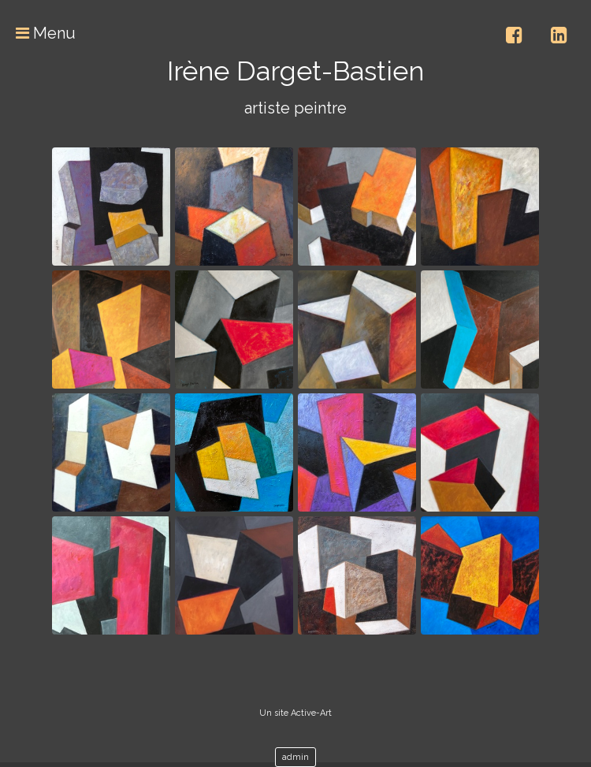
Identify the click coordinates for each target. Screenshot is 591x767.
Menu (38, 33)
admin (295, 757)
